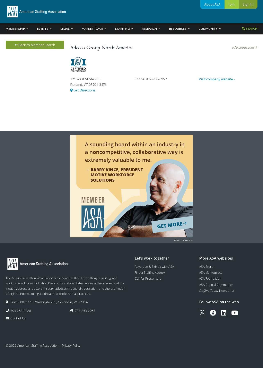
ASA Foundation (210, 278)
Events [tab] (44, 28)
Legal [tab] (66, 28)
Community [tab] (210, 28)
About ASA (212, 4)
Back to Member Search (35, 45)
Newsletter (217, 290)
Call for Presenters (148, 278)
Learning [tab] (124, 28)
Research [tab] (151, 28)
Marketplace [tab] (94, 28)
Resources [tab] (179, 28)
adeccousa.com (244, 47)
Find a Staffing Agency (150, 272)
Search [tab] (249, 28)
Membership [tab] (17, 28)
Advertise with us (183, 240)
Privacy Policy (71, 345)
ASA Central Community (216, 285)
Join (232, 4)
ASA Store (206, 266)
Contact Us (18, 318)
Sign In (248, 4)
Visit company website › (217, 79)
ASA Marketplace (210, 272)
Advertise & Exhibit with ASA (154, 266)
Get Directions (82, 90)
